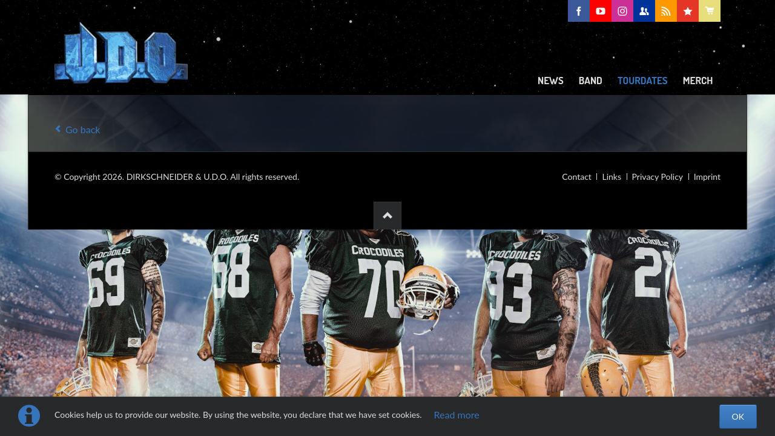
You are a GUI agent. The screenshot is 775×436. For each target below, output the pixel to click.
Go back (82, 129)
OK (738, 416)
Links (611, 176)
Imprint (707, 176)
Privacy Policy (657, 176)
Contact (577, 176)
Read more (457, 414)
